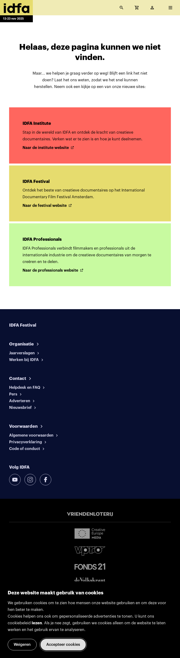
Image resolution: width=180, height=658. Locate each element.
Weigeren (22, 645)
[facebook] (45, 479)
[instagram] (30, 479)
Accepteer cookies (63, 645)
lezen (37, 623)
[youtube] (15, 479)
